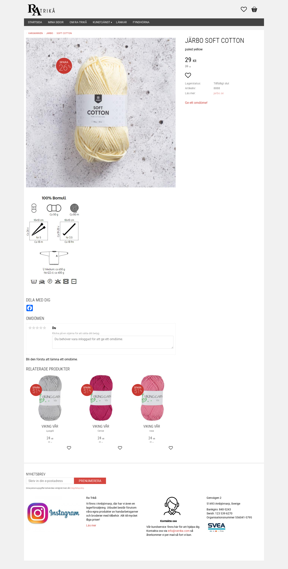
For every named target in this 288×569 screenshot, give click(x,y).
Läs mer (91, 525)
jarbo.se (219, 93)
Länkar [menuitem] (121, 22)
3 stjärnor (37, 328)
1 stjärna (30, 328)
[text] (223, 60)
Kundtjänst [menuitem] (101, 22)
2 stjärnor (33, 328)
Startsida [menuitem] (35, 22)
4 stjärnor (41, 328)
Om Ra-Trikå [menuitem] (78, 22)
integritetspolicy (77, 488)
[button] (246, 9)
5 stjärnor (44, 328)
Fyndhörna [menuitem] (141, 22)
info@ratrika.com (179, 531)
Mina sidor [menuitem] (56, 22)
